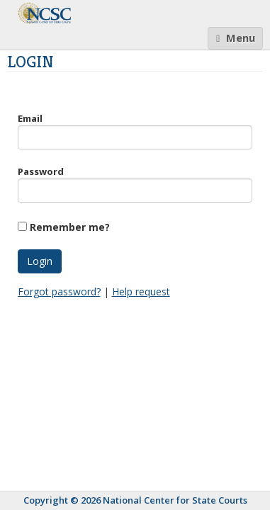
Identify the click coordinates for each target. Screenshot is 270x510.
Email (30, 118)
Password (41, 171)
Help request (141, 291)
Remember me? (70, 227)
